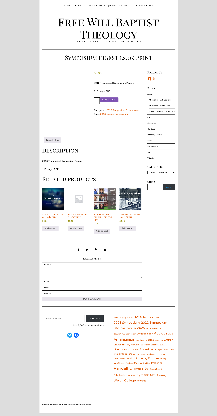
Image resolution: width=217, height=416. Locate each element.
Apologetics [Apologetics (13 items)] (163, 336)
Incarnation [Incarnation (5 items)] (161, 357)
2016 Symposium (115, 110)
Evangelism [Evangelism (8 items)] (125, 356)
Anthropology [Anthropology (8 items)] (145, 336)
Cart (149, 117)
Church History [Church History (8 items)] (122, 347)
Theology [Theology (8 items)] (162, 377)
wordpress (60, 407)
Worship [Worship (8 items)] (141, 383)
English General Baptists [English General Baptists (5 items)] (165, 352)
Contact (126, 5)
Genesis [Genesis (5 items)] (136, 357)
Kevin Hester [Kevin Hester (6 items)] (119, 361)
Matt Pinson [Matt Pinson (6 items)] (119, 365)
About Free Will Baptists (160, 100)
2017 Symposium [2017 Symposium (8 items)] (123, 320)
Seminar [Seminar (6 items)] (131, 378)
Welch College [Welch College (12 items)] (125, 383)
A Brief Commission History (162, 111)
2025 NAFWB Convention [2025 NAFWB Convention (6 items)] (125, 336)
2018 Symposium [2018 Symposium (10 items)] (147, 320)
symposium (122, 114)
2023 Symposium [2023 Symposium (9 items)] (125, 330)
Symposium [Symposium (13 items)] (146, 377)
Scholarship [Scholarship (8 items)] (120, 377)
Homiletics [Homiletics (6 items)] (150, 356)
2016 (103, 114)
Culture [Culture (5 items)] (162, 347)
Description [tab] (52, 140)
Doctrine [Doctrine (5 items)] (136, 352)
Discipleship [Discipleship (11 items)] (122, 352)
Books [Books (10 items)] (149, 342)
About (77, 5)
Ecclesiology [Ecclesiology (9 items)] (148, 352)
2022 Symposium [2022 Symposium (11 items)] (154, 325)
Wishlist (150, 158)
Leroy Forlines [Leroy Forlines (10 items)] (149, 361)
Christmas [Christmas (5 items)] (159, 343)
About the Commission (159, 105)
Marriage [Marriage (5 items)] (163, 361)
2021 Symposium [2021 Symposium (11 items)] (127, 325)
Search (168, 187)
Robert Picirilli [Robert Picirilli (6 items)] (156, 372)
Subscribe (94, 321)
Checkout (151, 123)
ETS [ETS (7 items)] (116, 356)
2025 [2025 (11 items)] (141, 330)
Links (89, 5)
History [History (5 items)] (142, 357)
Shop (149, 152)
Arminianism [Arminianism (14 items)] (124, 342)
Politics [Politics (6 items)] (146, 365)
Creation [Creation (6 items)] (155, 347)
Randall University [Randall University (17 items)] (131, 371)
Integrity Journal (107, 5)
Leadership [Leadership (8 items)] (132, 361)
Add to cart (110, 99)
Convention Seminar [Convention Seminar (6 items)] (140, 347)
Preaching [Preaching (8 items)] (156, 365)
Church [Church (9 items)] (168, 342)
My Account (152, 146)
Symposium (132, 110)
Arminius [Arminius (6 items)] (140, 343)
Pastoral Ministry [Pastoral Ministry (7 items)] (134, 365)
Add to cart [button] (50, 228)
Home (67, 5)
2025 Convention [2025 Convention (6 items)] (153, 331)
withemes (85, 407)
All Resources (143, 5)
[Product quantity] (97, 100)
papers (110, 114)
